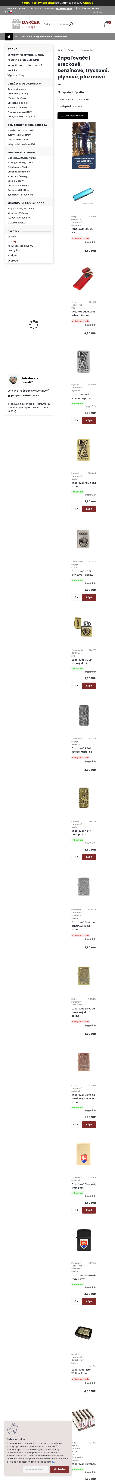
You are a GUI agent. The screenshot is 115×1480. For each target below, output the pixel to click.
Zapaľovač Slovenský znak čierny (99, 736)
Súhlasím (59, 1469)
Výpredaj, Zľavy (15, 75)
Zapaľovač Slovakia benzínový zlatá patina (72, 643)
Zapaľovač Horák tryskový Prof (71, 1195)
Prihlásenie (84, 8)
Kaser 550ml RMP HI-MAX (38, 288)
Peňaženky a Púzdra (18, 167)
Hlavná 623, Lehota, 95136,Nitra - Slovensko (101, 1365)
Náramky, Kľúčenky (17, 213)
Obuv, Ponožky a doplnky (21, 116)
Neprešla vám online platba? (24, 65)
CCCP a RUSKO (16, 222)
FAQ (17, 36)
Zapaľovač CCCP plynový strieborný (97, 363)
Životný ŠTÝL (14, 250)
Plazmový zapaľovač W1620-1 (99, 1108)
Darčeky (11, 236)
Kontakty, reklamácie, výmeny (25, 55)
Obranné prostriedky (18, 171)
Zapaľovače (86, 50)
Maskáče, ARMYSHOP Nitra (21, 157)
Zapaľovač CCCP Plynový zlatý (71, 455)
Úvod (60, 50)
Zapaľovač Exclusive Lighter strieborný (99, 1193)
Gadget (12, 255)
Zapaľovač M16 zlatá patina (73, 363)
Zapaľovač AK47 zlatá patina (70, 546)
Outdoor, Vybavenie (18, 185)
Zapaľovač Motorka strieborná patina (98, 1015)
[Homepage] (9, 36)
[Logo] (25, 24)
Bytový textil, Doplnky (19, 134)
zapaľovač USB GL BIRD (97, 186)
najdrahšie (83, 99)
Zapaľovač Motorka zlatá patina (72, 1015)
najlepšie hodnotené (71, 106)
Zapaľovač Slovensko (99, 837)
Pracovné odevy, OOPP (19, 112)
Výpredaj (13, 260)
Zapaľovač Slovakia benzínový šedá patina (98, 551)
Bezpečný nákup (43, 36)
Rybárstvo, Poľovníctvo (20, 194)
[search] (71, 24)
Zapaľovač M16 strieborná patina (97, 272)
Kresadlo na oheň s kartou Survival (35, 319)
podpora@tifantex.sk (25, 395)
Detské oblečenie (16, 89)
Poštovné (27, 36)
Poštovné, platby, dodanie (23, 60)
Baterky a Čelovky (17, 176)
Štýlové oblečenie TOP (19, 107)
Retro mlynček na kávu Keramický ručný (37, 347)
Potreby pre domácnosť (20, 130)
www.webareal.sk (70, 1476)
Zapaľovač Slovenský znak (73, 926)
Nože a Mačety (15, 180)
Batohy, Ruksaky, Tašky (20, 162)
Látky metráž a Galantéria (21, 144)
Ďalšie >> (91, 1322)
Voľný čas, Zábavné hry (20, 245)
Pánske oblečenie (17, 98)
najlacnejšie (66, 99)
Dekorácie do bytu (17, 139)
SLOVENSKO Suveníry (18, 217)
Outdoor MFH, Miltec (18, 190)
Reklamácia (60, 36)
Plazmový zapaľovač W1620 (73, 1103)
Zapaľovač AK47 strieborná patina (97, 458)
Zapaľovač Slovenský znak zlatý (73, 733)
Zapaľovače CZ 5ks (98, 923)
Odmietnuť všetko (35, 1469)
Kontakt (71, 1407)
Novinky (12, 70)
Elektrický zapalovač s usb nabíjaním (74, 275)
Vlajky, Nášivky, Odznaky (20, 208)
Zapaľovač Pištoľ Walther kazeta (71, 836)
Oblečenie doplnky (17, 102)
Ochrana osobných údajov (71, 1373)
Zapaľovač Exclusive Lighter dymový (86, 1283)
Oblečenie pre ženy (17, 93)
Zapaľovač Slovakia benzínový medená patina (98, 640)
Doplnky (11, 241)
